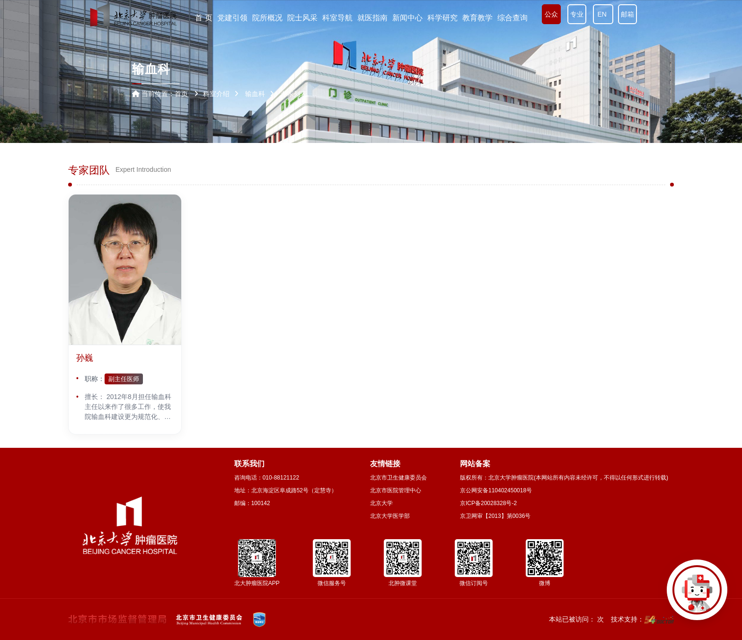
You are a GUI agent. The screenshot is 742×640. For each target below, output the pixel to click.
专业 (576, 14)
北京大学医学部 (390, 516)
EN (603, 14)
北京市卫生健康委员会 (398, 477)
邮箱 (627, 14)
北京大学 (381, 503)
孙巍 (84, 358)
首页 (181, 94)
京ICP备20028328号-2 (488, 503)
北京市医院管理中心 (395, 490)
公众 (551, 14)
